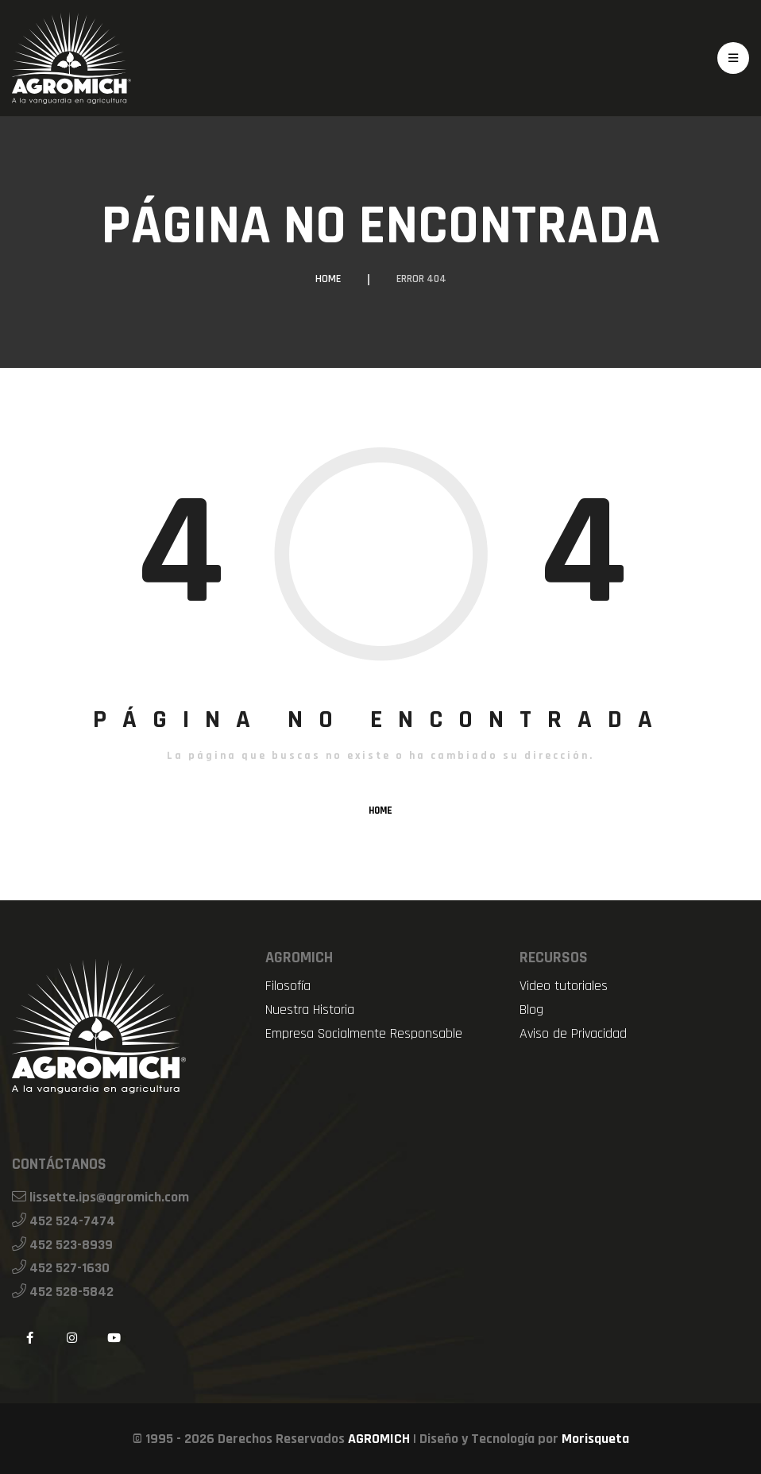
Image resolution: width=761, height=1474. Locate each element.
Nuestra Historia (309, 1010)
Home (328, 279)
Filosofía (288, 986)
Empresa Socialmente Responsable (363, 1034)
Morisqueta (595, 1439)
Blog (531, 1010)
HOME (380, 810)
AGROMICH (379, 1439)
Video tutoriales (564, 986)
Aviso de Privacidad (573, 1034)
